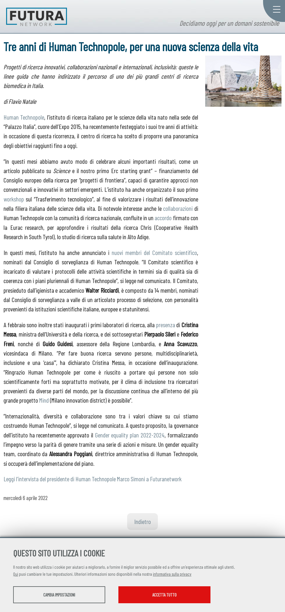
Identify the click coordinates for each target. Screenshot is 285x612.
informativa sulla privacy (172, 574)
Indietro (142, 521)
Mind (44, 400)
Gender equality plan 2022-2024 (130, 435)
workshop (14, 199)
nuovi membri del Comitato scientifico (154, 252)
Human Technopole (24, 117)
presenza (165, 324)
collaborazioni (178, 208)
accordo (163, 217)
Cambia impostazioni (59, 594)
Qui (15, 574)
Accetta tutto (164, 594)
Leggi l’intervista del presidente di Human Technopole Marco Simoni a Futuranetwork (93, 478)
